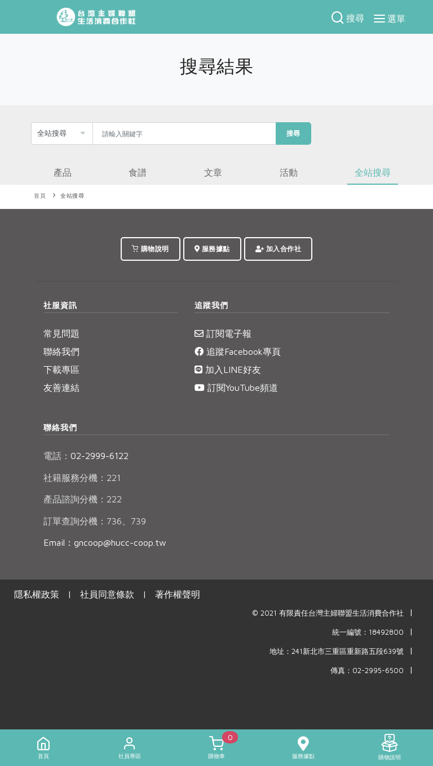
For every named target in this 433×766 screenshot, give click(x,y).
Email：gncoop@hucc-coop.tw (104, 542)
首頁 (40, 196)
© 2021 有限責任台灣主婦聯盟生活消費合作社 (328, 613)
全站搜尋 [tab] (373, 172)
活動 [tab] (289, 172)
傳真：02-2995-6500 (367, 670)
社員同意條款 (107, 594)
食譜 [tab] (138, 172)
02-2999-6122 (86, 456)
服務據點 (212, 248)
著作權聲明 (177, 594)
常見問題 (61, 333)
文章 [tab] (213, 172)
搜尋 (293, 133)
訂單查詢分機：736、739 (94, 521)
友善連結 (61, 387)
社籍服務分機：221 (82, 478)
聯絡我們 (61, 351)
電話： (56, 456)
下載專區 (61, 369)
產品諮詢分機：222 (82, 499)
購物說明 (150, 248)
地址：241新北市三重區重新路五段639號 (336, 651)
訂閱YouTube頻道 (236, 387)
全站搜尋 (72, 196)
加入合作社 (278, 248)
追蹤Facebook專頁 (238, 351)
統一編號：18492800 (368, 632)
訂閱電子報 (223, 333)
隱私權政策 (36, 594)
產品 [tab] (63, 172)
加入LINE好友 (228, 369)
